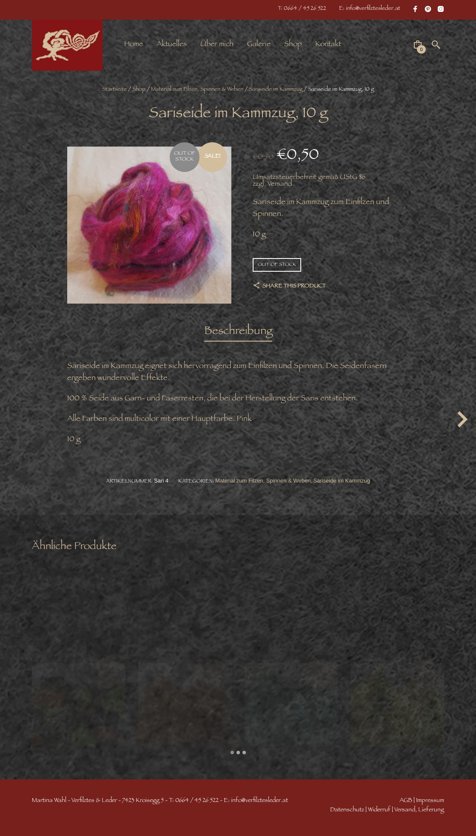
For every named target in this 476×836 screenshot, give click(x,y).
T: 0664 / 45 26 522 (302, 9)
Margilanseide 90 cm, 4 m (278, 708)
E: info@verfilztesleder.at (369, 9)
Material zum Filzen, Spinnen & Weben (197, 90)
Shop (293, 44)
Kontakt (328, 44)
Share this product (293, 286)
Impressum (430, 800)
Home (133, 44)
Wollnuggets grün (54, 708)
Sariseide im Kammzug (275, 90)
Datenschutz (347, 810)
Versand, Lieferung (419, 810)
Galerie (259, 44)
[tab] (238, 332)
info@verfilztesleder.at (259, 800)
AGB (405, 800)
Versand (280, 184)
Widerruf (379, 810)
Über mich (217, 44)
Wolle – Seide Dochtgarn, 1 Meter (173, 712)
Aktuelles (172, 44)
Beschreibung (238, 332)
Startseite (114, 90)
